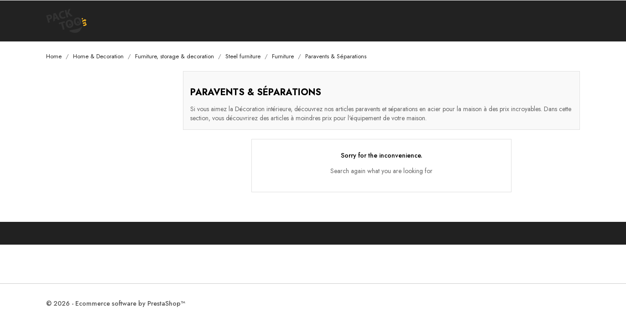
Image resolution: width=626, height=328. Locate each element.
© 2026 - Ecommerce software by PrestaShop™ (115, 303)
